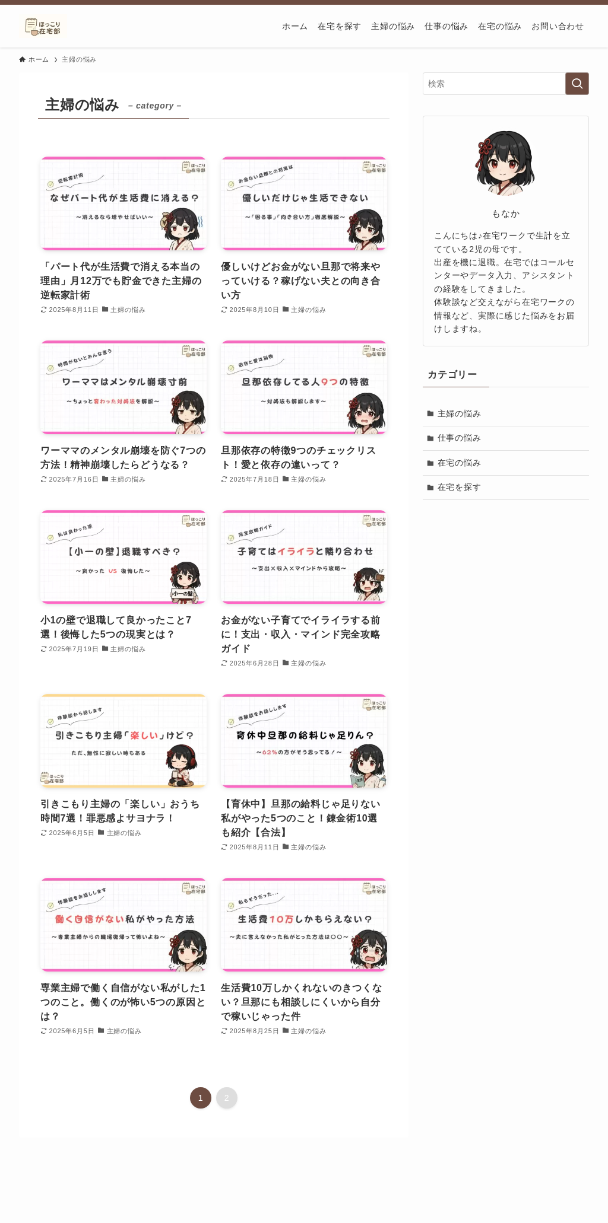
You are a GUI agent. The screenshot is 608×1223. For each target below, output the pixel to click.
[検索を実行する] (577, 83)
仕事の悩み (460, 437)
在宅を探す (460, 487)
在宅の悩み (460, 462)
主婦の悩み (460, 413)
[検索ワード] (506, 83)
